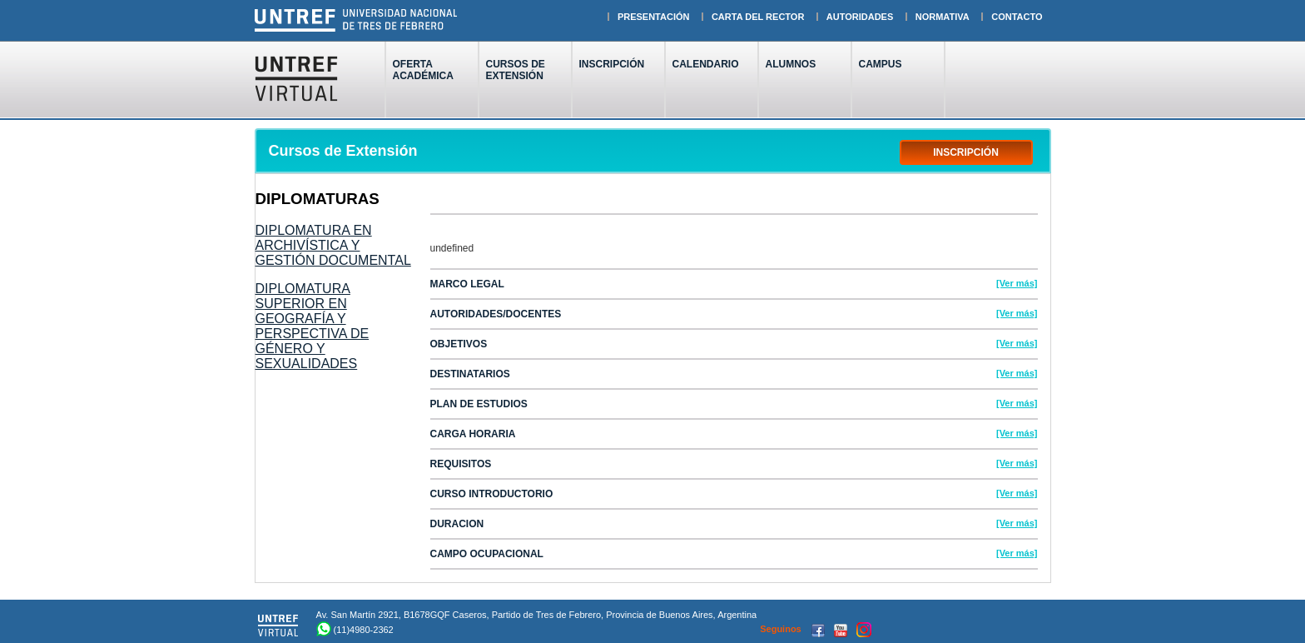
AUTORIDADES (859, 17)
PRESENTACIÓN (654, 17)
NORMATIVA (942, 17)
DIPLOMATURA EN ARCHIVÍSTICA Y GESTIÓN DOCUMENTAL (333, 245)
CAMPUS (880, 64)
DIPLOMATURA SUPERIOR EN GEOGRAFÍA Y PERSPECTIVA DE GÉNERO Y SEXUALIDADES (313, 326)
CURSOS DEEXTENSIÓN (515, 70)
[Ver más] (1017, 283)
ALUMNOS (791, 64)
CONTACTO (1016, 17)
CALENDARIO (705, 64)
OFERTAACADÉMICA (423, 70)
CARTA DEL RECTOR (758, 17)
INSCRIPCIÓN (612, 70)
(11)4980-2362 (364, 630)
